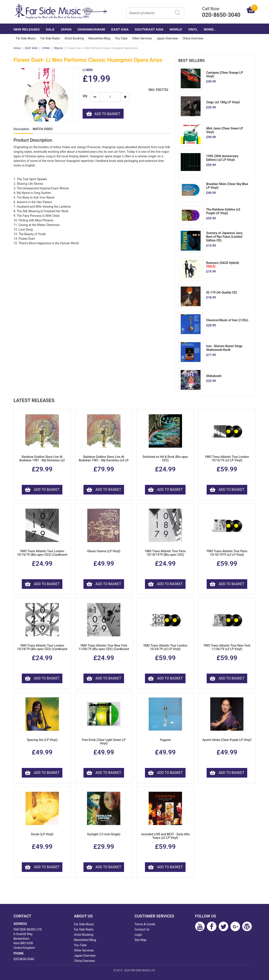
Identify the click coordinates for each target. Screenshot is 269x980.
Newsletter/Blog (99, 38)
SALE (50, 29)
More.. (209, 29)
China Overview (192, 38)
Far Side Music (26, 38)
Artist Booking (74, 38)
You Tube (121, 38)
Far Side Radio (50, 38)
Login (138, 934)
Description (21, 129)
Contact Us (142, 929)
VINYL (193, 29)
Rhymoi (58, 48)
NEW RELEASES (27, 29)
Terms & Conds (144, 924)
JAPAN (66, 29)
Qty (85, 96)
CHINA (46, 48)
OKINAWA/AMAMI (91, 29)
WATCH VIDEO (43, 129)
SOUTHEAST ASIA (149, 29)
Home (17, 48)
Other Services (142, 38)
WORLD (176, 29)
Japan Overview (167, 38)
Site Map (140, 940)
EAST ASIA (119, 29)
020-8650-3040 (24, 959)
